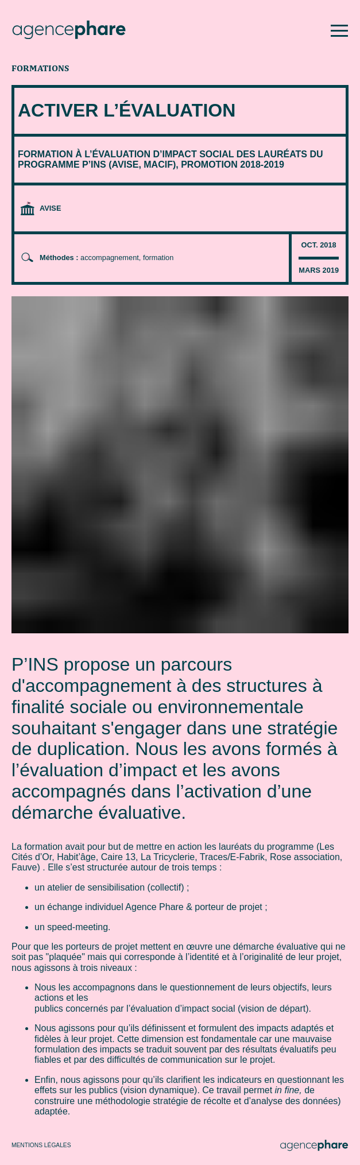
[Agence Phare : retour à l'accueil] (68, 31)
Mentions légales (41, 1145)
